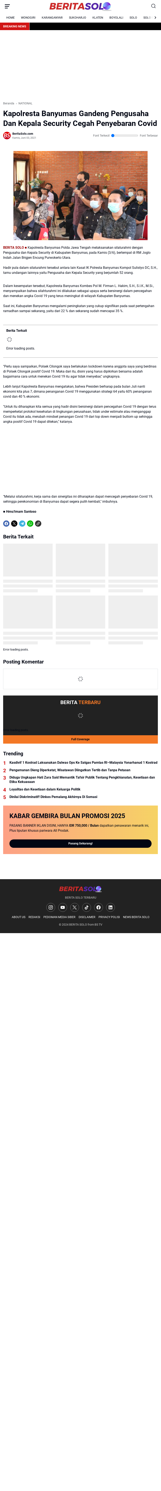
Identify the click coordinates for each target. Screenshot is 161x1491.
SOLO (133, 17)
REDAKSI (34, 917)
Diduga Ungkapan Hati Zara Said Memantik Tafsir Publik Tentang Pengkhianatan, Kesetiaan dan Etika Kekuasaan (82, 779)
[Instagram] (50, 907)
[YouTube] (62, 907)
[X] (14, 523)
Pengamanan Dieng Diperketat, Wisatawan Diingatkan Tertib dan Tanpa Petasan (69, 770)
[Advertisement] (80, 65)
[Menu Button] (7, 6)
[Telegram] (22, 523)
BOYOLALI (116, 17)
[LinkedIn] (110, 907)
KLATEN (97, 17)
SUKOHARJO (77, 17)
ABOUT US (18, 917)
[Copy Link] (38, 523)
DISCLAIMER (87, 917)
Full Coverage (80, 739)
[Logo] (80, 888)
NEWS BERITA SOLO (136, 917)
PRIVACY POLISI (109, 917)
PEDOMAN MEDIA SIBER (59, 917)
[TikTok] (86, 907)
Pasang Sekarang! (80, 843)
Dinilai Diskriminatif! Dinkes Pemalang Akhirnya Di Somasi (53, 797)
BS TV (98, 924)
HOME (10, 17)
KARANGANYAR (52, 17)
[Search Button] (153, 6)
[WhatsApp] (30, 523)
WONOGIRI (28, 17)
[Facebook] (6, 523)
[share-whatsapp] (46, 523)
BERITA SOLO (78, 924)
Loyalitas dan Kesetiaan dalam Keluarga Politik (44, 789)
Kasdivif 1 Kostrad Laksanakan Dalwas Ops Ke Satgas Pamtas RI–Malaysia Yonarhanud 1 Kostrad (83, 763)
